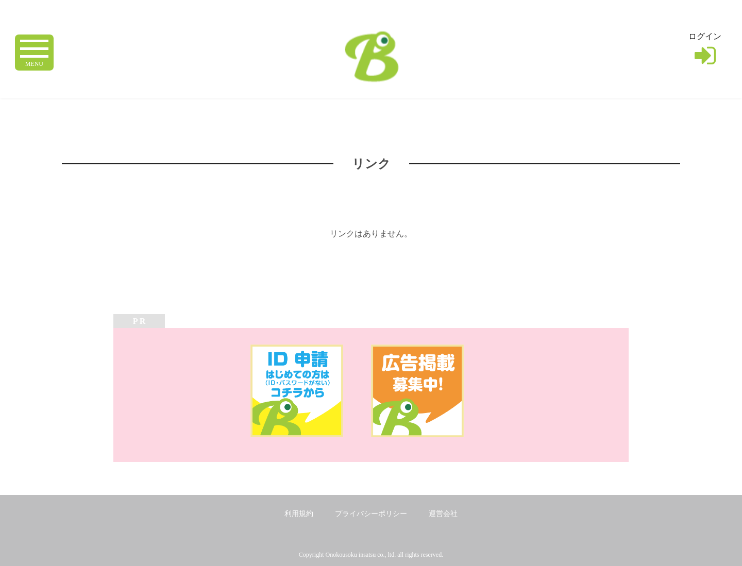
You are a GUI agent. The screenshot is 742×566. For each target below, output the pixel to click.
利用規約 (298, 514)
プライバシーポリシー (371, 514)
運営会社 (443, 514)
